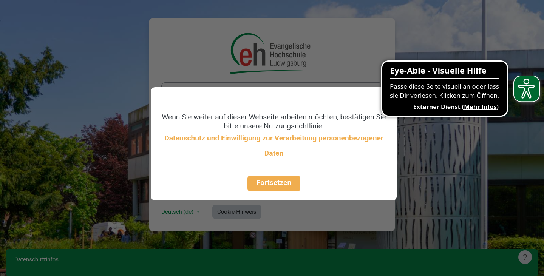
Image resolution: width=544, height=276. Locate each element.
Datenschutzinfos (36, 259)
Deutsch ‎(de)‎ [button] (178, 211)
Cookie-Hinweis (236, 211)
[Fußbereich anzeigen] (525, 257)
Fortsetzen (274, 182)
